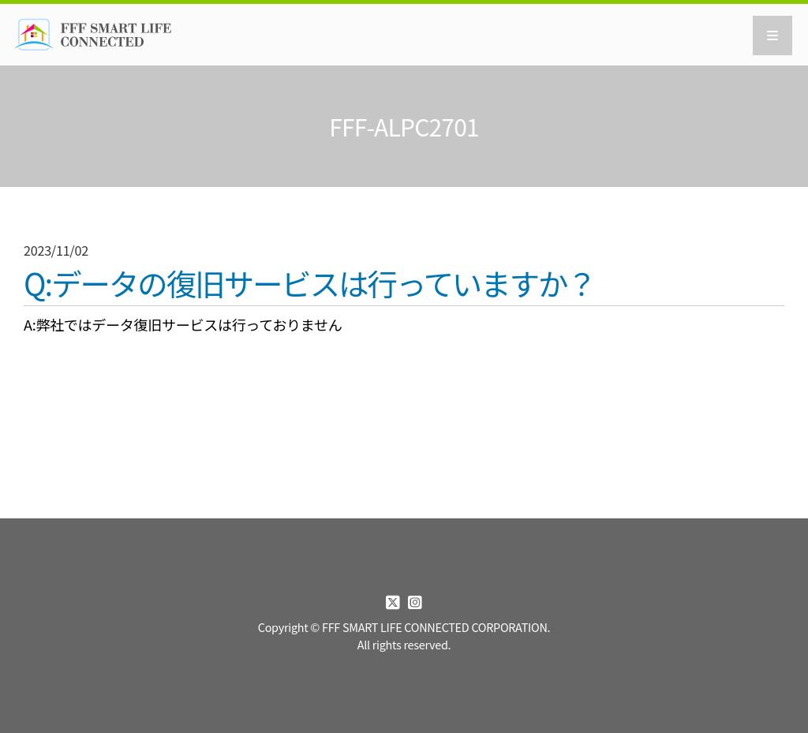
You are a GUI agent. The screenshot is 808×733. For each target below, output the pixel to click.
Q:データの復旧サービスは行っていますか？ (310, 284)
